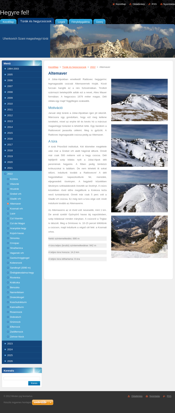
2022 (10, 173)
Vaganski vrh (17, 253)
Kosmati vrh (16, 208)
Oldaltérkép (139, 4)
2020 (10, 162)
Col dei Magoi (17, 223)
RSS (154, 4)
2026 (10, 361)
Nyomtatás (169, 4)
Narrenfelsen (17, 292)
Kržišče (14, 179)
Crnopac (14, 243)
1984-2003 (13, 68)
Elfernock (15, 326)
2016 (10, 138)
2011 (10, 109)
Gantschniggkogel (19, 257)
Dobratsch (15, 317)
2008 (10, 92)
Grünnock (15, 322)
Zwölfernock (16, 331)
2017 (10, 144)
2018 (10, 150)
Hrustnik (14, 189)
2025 (10, 355)
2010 (10, 103)
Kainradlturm (17, 307)
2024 (10, 349)
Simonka (15, 238)
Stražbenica (16, 248)
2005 (10, 74)
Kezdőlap (121, 4)
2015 (10, 133)
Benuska (15, 287)
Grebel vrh (15, 193)
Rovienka (15, 277)
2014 (10, 127)
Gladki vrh (15, 198)
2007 (10, 86)
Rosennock (16, 312)
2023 (10, 343)
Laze (12, 213)
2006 (10, 80)
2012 (10, 115)
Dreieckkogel (17, 297)
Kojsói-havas (17, 233)
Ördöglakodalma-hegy (22, 272)
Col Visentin (16, 218)
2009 (10, 98)
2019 (10, 156)
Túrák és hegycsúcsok (74, 67)
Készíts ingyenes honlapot (17, 402)
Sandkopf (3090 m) (20, 267)
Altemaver (15, 203)
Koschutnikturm (18, 302)
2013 (10, 121)
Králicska (15, 282)
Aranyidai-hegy (18, 228)
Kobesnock (16, 262)
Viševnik (14, 184)
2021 (10, 168)
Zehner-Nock (17, 336)
